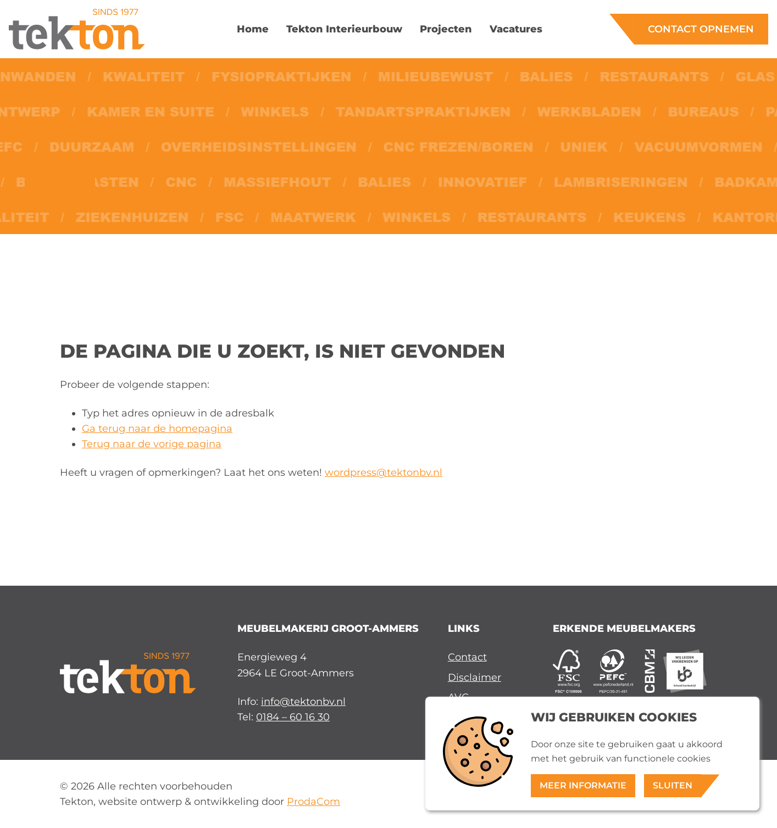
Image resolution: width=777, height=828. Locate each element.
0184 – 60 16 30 (293, 717)
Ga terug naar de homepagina (157, 428)
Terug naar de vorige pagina (151, 443)
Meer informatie (583, 785)
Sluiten (672, 785)
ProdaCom (313, 801)
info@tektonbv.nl (303, 701)
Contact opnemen (701, 29)
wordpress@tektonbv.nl (383, 472)
